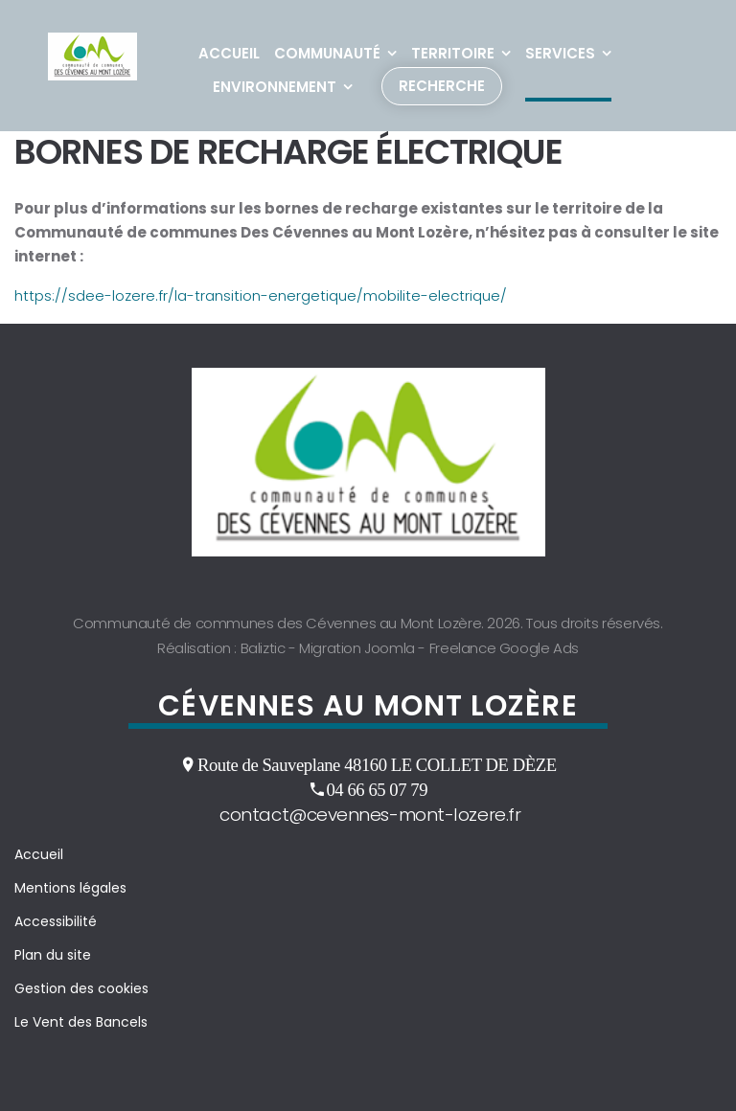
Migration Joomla (357, 648)
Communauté (327, 53)
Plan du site (52, 954)
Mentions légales (70, 887)
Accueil (229, 53)
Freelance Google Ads (504, 648)
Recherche (442, 86)
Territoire (452, 53)
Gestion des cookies (81, 988)
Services (560, 53)
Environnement (274, 87)
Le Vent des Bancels (81, 1022)
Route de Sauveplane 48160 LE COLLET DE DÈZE (377, 764)
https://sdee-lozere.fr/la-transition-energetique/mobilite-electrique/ (260, 295)
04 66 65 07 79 (376, 789)
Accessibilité (55, 921)
